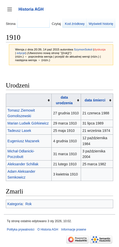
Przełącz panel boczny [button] (11, 12)
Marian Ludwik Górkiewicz (28, 123)
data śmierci (95, 100)
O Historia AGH (47, 229)
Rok (28, 204)
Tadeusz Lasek (19, 131)
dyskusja (100, 49)
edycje (21, 53)
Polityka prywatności (20, 229)
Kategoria (15, 204)
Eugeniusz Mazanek (23, 141)
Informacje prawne (73, 229)
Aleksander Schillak (23, 164)
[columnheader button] (29, 100)
